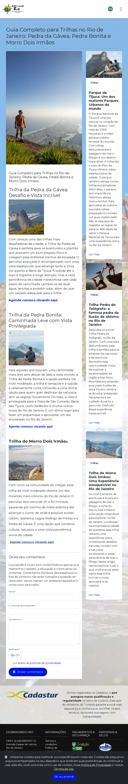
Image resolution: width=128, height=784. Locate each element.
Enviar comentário (28, 671)
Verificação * (14, 649)
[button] (71, 9)
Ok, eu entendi (64, 776)
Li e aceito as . (37, 663)
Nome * (12, 591)
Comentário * (15, 619)
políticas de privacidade (45, 663)
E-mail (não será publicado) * (22, 605)
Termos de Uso (64, 769)
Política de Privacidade (96, 765)
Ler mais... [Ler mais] (95, 254)
